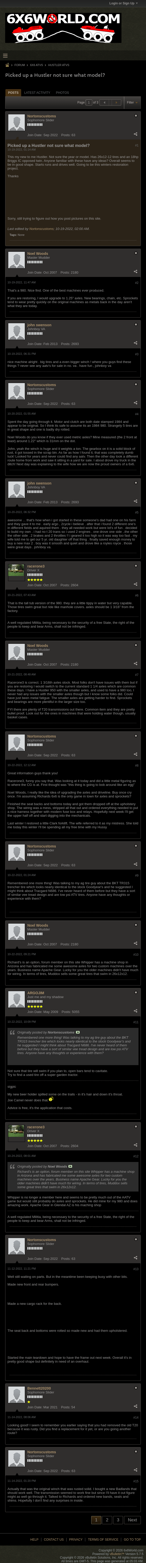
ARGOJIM (35, 993)
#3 (137, 354)
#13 (136, 1269)
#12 (136, 1156)
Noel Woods (37, 254)
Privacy (76, 1539)
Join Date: (35, 135)
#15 (136, 1481)
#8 (137, 765)
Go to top (132, 1539)
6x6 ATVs (36, 65)
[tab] (13, 92)
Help (34, 1539)
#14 (136, 1417)
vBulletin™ (117, 1554)
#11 (136, 1022)
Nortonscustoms (41, 116)
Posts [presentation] (13, 93)
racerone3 (36, 566)
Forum (19, 65)
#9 (137, 875)
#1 (137, 145)
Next (132, 1520)
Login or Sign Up (123, 3)
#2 (137, 283)
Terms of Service (103, 1539)
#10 (136, 954)
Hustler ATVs (58, 65)
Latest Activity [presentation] (37, 93)
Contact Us (54, 1539)
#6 (137, 595)
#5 (137, 512)
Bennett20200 (39, 1388)
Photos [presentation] (62, 93)
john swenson (39, 325)
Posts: (66, 135)
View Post (78, 1032)
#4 (137, 414)
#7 (137, 675)
